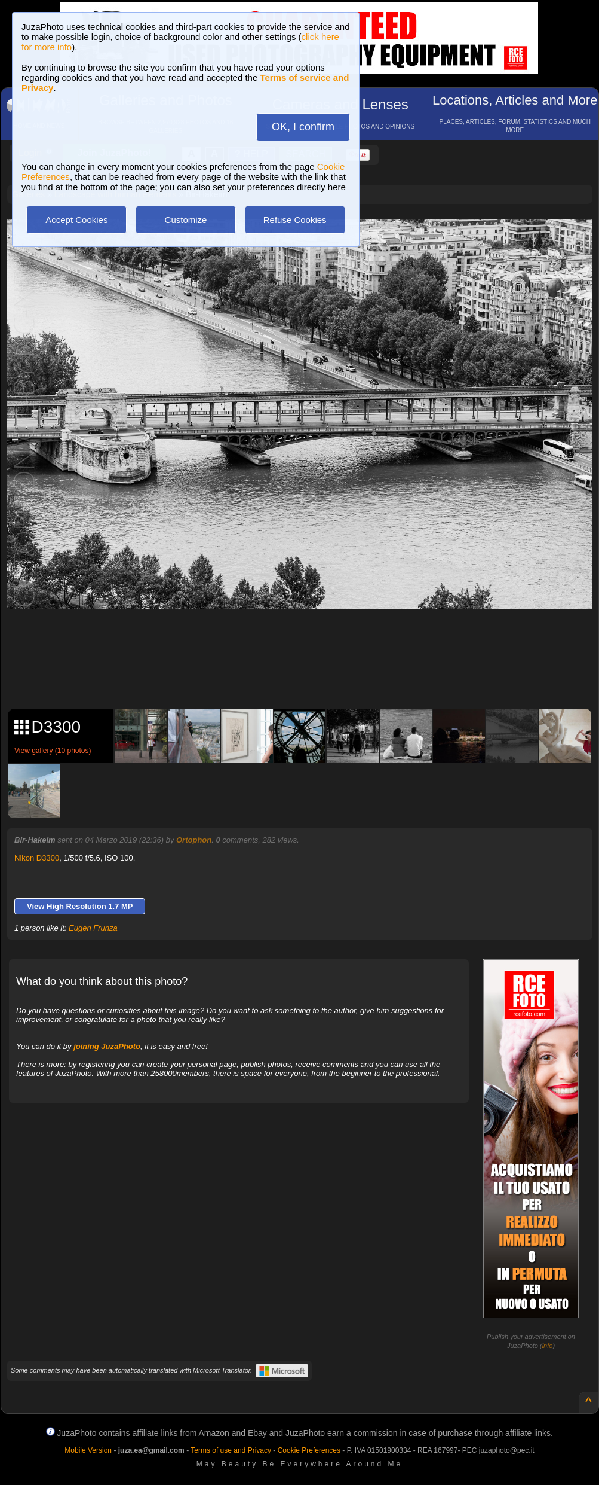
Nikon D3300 (36, 857)
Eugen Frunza (93, 927)
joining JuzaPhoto (106, 1046)
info (547, 1345)
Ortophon (193, 839)
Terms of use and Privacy (231, 1450)
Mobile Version (88, 1450)
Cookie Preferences (309, 1450)
